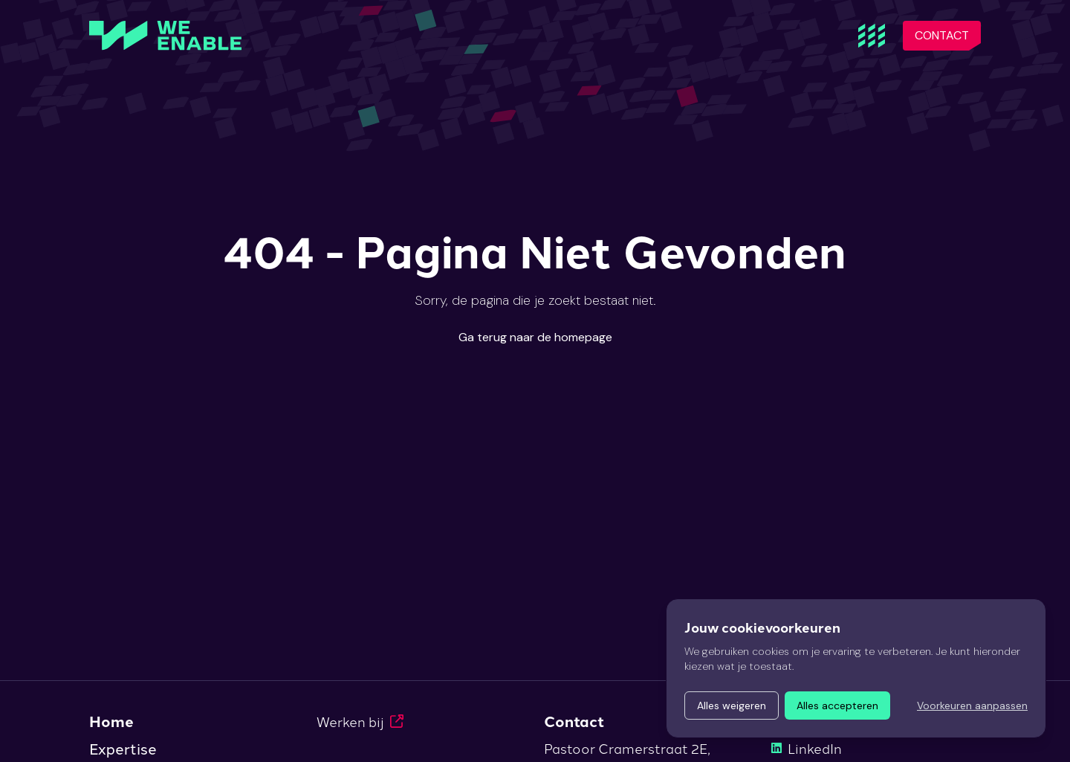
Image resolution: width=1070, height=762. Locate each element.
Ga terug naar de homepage (535, 337)
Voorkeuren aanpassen (972, 705)
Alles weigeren (731, 705)
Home (111, 721)
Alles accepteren (837, 705)
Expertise (123, 747)
